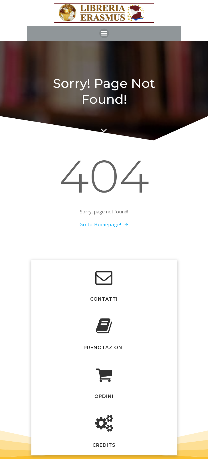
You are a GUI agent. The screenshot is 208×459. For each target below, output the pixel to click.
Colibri (104, 254)
